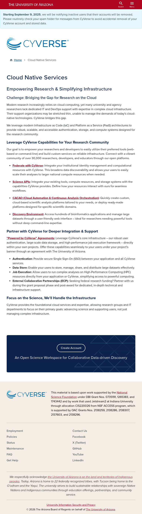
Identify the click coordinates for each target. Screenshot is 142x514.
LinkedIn (78, 460)
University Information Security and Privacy (71, 504)
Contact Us (79, 431)
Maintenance (15, 448)
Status (11, 443)
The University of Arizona (100, 509)
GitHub (77, 448)
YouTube (78, 454)
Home (18, 60)
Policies (12, 437)
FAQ (9, 454)
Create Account (71, 348)
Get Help (12, 460)
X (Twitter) (79, 443)
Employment (15, 431)
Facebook (78, 437)
